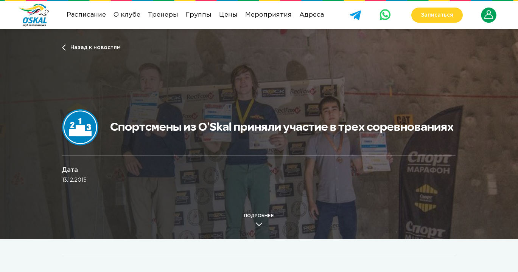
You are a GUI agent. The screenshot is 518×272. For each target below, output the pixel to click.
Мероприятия (268, 15)
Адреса (311, 15)
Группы (199, 15)
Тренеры (163, 15)
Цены (228, 15)
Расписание (86, 15)
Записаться (437, 15)
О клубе (127, 15)
